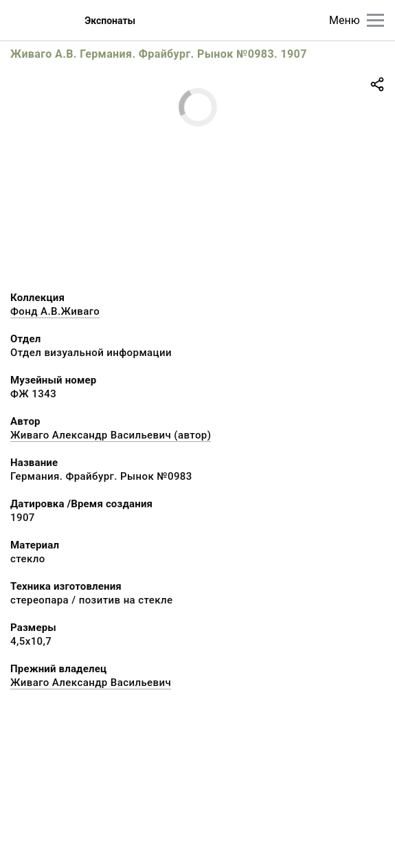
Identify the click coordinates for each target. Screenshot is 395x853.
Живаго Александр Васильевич (90, 682)
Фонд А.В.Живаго (55, 311)
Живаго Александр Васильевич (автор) (110, 435)
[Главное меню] (375, 20)
